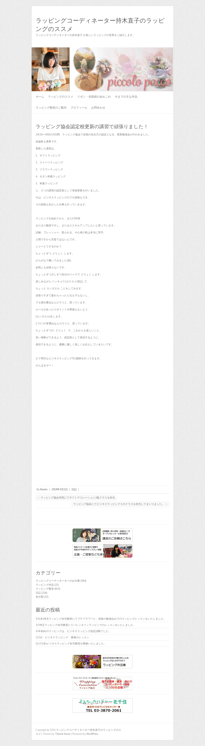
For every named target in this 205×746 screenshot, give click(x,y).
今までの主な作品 (126, 96)
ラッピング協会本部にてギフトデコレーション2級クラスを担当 (76, 497)
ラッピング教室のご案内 (51, 107)
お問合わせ (98, 107)
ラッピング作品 (45, 584)
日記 (74, 489)
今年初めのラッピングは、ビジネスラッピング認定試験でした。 (73, 631)
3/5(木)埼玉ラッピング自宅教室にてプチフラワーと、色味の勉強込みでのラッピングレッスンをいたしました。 (101, 618)
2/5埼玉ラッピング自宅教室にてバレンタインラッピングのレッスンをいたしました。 (86, 625)
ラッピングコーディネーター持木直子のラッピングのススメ (100, 24)
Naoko (44, 489)
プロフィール (78, 107)
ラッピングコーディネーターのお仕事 (58, 580)
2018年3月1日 (59, 489)
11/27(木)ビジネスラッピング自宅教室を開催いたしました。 (71, 643)
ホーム (40, 96)
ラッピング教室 (45, 588)
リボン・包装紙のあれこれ (94, 96)
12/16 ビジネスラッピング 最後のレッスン (64, 637)
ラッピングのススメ (60, 96)
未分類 (39, 596)
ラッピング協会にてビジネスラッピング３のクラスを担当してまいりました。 (120, 504)
